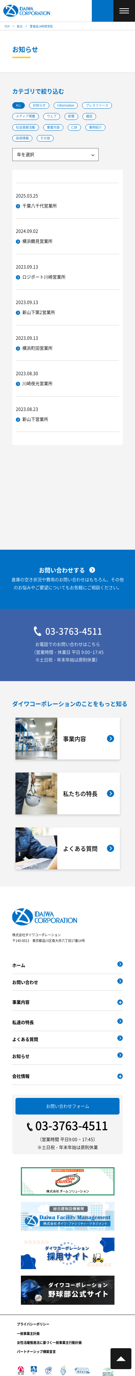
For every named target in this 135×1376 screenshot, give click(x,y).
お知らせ (39, 105)
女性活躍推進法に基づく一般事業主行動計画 (49, 1342)
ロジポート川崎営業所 (44, 277)
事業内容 (53, 127)
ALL (18, 105)
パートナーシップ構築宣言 (36, 1351)
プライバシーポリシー (33, 1324)
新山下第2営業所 (38, 313)
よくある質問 (25, 1039)
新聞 (71, 116)
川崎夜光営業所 (37, 384)
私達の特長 (23, 1022)
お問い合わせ (25, 982)
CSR (74, 127)
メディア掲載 (25, 116)
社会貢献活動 (25, 127)
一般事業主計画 (28, 1333)
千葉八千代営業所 (39, 206)
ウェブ (52, 116)
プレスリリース (97, 105)
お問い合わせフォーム (67, 1106)
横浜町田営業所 (37, 348)
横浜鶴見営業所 (37, 241)
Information (65, 105)
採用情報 (22, 138)
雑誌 (89, 116)
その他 (45, 138)
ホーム (18, 965)
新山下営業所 (35, 419)
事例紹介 (95, 127)
